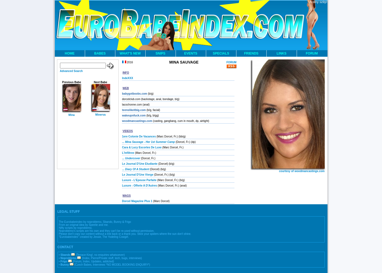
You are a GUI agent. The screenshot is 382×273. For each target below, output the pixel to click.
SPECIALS (221, 53)
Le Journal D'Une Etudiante (140, 163)
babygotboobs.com (134, 93)
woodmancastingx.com (137, 120)
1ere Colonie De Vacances (139, 136)
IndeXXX (127, 78)
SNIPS (160, 53)
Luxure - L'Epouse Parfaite (139, 180)
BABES (100, 53)
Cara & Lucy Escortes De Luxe (142, 147)
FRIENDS (251, 53)
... (148, 141)
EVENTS (190, 53)
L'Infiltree (128, 152)
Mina (71, 114)
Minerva (100, 114)
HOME (70, 53)
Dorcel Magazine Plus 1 (137, 201)
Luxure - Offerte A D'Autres (139, 185)
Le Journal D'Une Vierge (138, 174)
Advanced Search (71, 71)
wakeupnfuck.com (134, 115)
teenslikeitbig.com (134, 110)
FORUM (312, 53)
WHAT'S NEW (130, 53)
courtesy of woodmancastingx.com (301, 171)
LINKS (282, 53)
